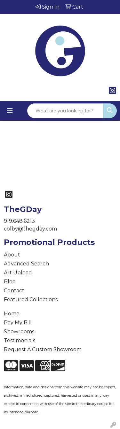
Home (12, 314)
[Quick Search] (65, 110)
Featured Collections (31, 299)
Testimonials (19, 340)
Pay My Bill (18, 323)
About (12, 255)
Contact (14, 290)
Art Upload (18, 273)
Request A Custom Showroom (43, 349)
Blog (10, 282)
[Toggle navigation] (10, 110)
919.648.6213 (19, 221)
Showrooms (19, 331)
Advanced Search (26, 264)
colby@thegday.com (30, 229)
